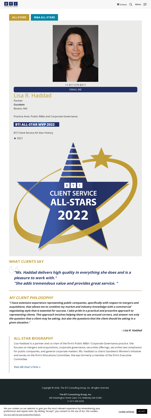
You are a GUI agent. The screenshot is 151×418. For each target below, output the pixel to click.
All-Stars (19, 17)
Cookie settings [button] (126, 411)
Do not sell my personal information (22, 414)
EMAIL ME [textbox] (75, 89)
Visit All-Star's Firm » (27, 367)
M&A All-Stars (44, 17)
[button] (141, 4)
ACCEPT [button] (141, 411)
